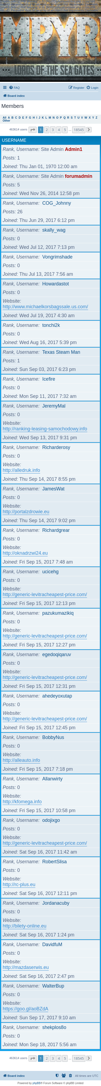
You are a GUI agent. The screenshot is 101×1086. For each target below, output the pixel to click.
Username (14, 140)
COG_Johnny (56, 203)
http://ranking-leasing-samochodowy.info (45, 428)
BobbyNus (53, 737)
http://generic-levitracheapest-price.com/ (45, 594)
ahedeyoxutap (57, 696)
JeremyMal (53, 406)
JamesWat (53, 488)
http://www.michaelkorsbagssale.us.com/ (45, 306)
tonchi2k (51, 325)
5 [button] (65, 129)
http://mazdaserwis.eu (26, 967)
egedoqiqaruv (56, 654)
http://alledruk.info (21, 470)
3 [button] (53, 129)
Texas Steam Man (61, 352)
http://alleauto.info (21, 760)
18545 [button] (79, 129)
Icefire (48, 379)
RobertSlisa (54, 861)
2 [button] (47, 129)
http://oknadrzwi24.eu (25, 553)
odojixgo (51, 820)
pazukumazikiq (58, 613)
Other (6, 120)
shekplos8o (54, 1027)
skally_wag (53, 230)
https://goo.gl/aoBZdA (25, 1008)
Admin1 (73, 149)
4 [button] (59, 129)
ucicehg (50, 571)
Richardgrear (56, 530)
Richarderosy (56, 447)
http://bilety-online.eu (24, 926)
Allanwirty (52, 778)
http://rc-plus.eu (19, 884)
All (4, 117)
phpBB (37, 1083)
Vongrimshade (57, 257)
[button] (33, 130)
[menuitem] (14, 87)
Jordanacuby (55, 903)
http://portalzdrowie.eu (26, 511)
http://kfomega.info (22, 801)
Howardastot (55, 283)
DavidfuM (52, 944)
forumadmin (78, 176)
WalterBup (53, 986)
